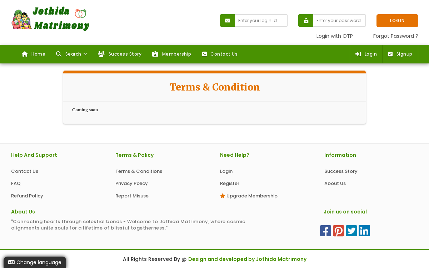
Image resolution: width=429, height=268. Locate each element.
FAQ (16, 183)
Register (229, 183)
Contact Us (220, 54)
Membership (171, 54)
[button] (72, 54)
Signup (400, 54)
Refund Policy (27, 195)
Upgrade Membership (249, 195)
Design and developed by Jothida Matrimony (247, 259)
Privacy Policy (131, 183)
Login (366, 54)
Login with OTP (334, 36)
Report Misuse (132, 195)
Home (34, 54)
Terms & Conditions (138, 171)
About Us (335, 183)
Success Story (119, 54)
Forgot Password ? (395, 36)
